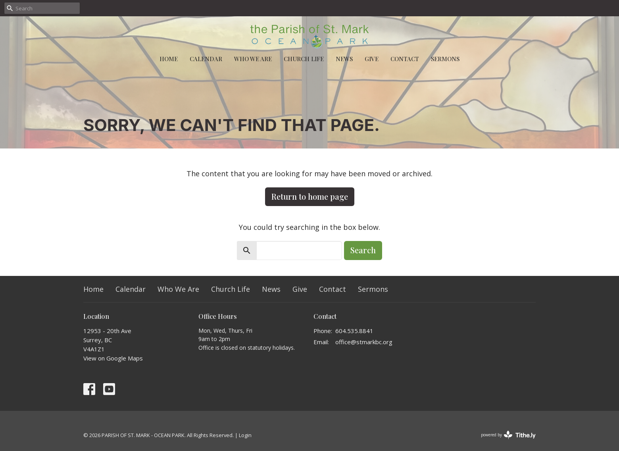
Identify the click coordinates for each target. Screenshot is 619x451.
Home (169, 59)
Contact (404, 59)
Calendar (206, 59)
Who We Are (253, 59)
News (344, 59)
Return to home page (309, 196)
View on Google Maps (113, 358)
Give (372, 59)
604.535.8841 (354, 331)
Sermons (445, 59)
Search (363, 250)
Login (245, 435)
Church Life (304, 59)
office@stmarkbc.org (363, 342)
